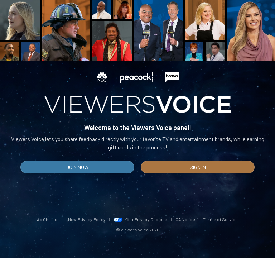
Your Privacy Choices (141, 219)
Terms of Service (220, 219)
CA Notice (185, 219)
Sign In (198, 167)
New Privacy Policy (87, 219)
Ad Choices (48, 219)
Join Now (77, 167)
